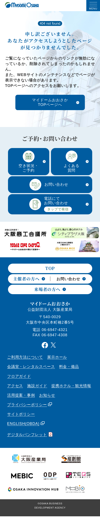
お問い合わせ (71, 279)
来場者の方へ (50, 289)
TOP (50, 268)
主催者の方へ (29, 279)
